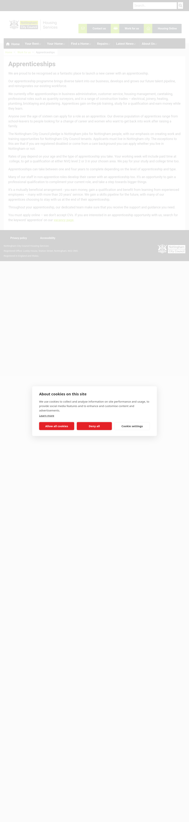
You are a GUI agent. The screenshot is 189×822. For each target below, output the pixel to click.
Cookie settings (132, 426)
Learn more (46, 415)
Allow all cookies (56, 426)
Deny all (94, 426)
